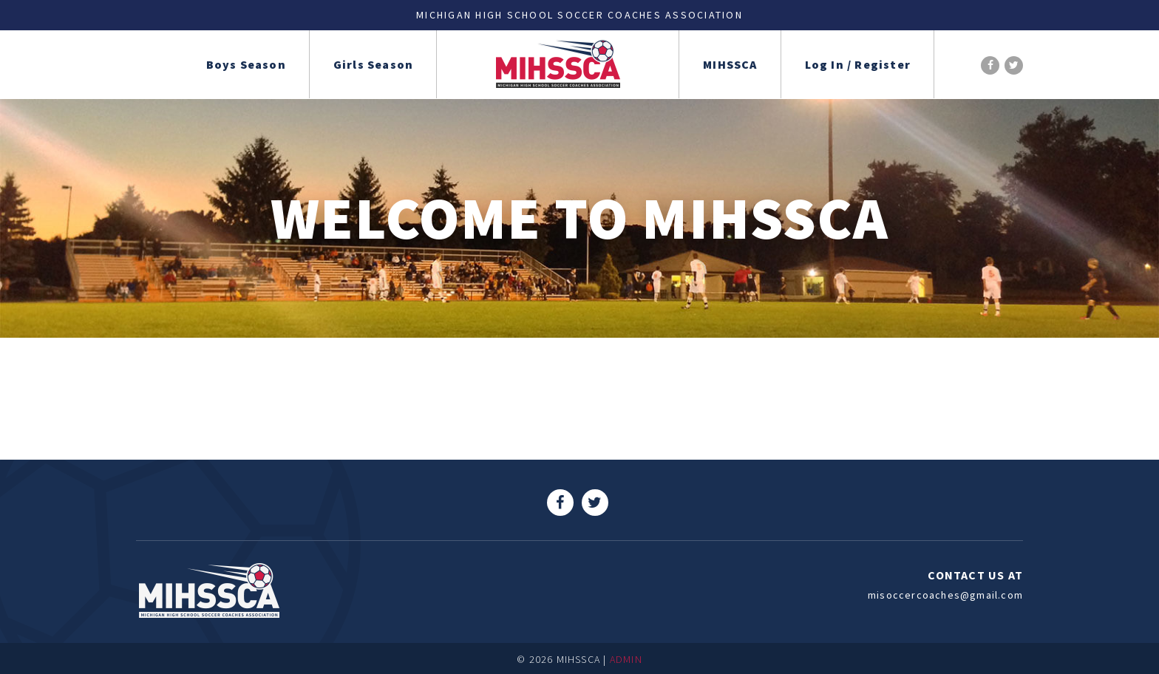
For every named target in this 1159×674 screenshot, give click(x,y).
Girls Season (373, 64)
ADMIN (626, 659)
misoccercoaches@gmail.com (945, 595)
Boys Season (246, 64)
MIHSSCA (730, 64)
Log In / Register (858, 64)
